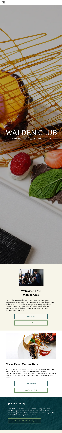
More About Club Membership (24, 421)
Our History (31, 316)
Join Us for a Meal (31, 390)
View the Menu (31, 383)
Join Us (31, 323)
